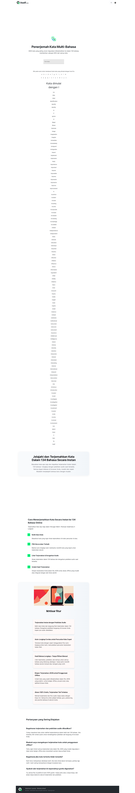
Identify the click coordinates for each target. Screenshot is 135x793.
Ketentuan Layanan (30, 788)
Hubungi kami (51, 790)
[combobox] (53, 61)
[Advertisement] (67, 18)
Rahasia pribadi (41, 788)
